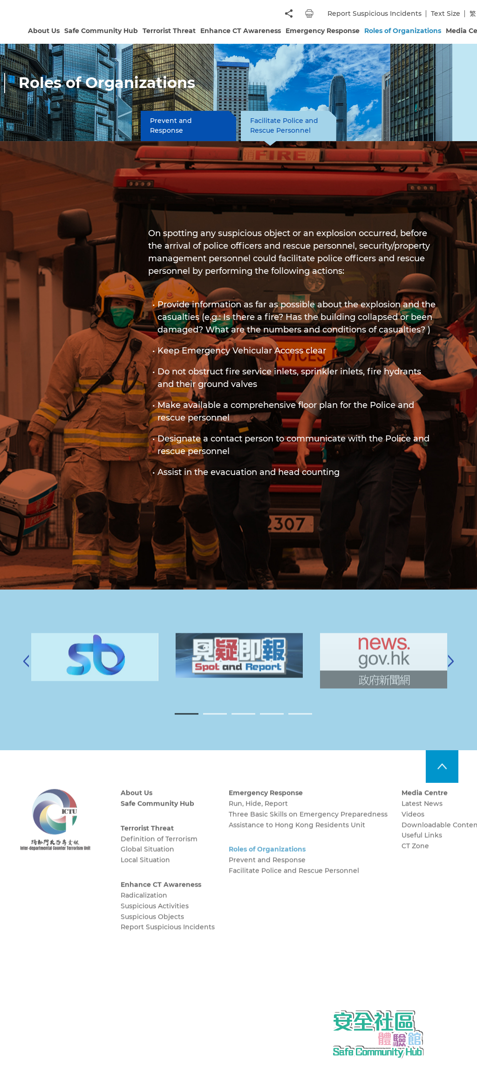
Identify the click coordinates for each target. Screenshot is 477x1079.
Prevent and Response (171, 125)
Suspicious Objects (152, 927)
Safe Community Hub (101, 31)
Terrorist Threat (169, 31)
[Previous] (26, 671)
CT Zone (415, 856)
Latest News (422, 814)
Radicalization (144, 906)
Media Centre (425, 803)
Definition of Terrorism (159, 849)
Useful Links (422, 845)
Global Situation (147, 859)
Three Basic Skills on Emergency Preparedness (308, 825)
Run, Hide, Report (258, 814)
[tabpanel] (239, 666)
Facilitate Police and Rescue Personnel (284, 125)
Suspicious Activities (155, 916)
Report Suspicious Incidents (374, 13)
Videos (413, 825)
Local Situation (145, 870)
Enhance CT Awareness (240, 31)
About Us (44, 31)
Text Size (445, 13)
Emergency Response (323, 31)
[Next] (451, 671)
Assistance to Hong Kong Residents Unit (297, 835)
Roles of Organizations (402, 31)
